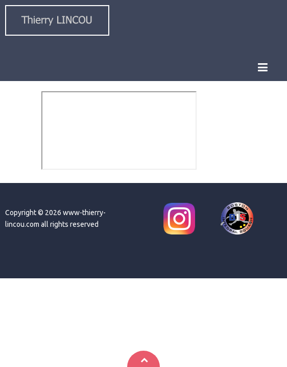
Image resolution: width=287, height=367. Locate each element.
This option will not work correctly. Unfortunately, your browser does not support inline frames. (119, 130)
